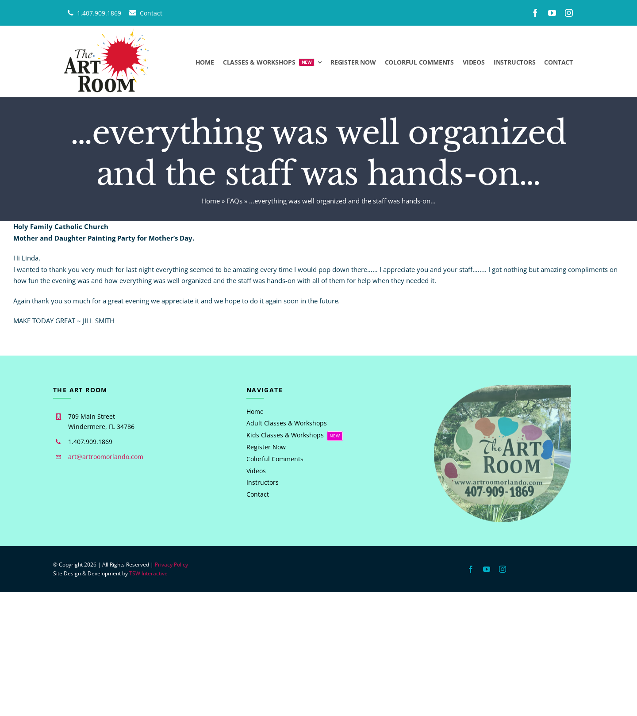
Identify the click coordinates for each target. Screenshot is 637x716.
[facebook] (535, 13)
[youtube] (552, 13)
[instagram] (569, 13)
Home (210, 200)
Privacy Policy (171, 564)
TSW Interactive (148, 573)
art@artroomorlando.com (105, 456)
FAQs (234, 200)
